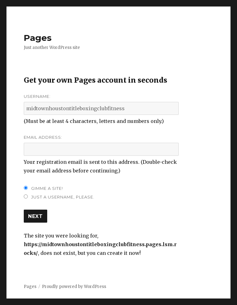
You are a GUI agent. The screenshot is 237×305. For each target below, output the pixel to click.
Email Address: (43, 137)
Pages (38, 38)
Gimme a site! (47, 188)
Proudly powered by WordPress (74, 286)
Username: (37, 96)
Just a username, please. (62, 196)
